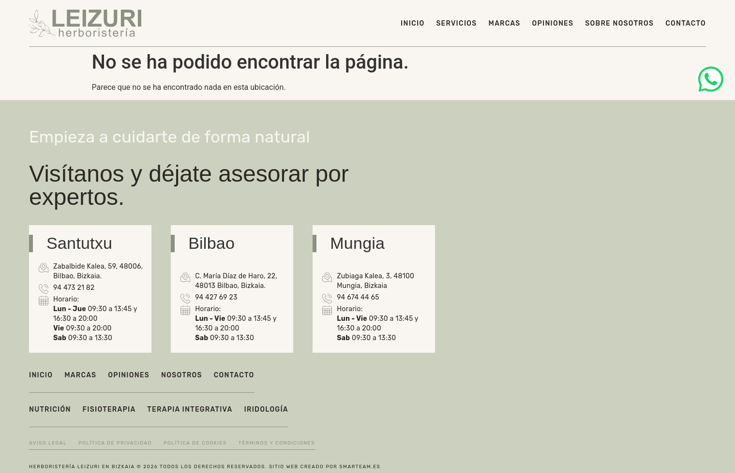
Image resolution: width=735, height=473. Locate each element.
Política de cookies (195, 443)
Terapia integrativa (189, 409)
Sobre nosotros (619, 23)
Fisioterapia (109, 409)
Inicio (412, 23)
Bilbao (211, 243)
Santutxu (79, 243)
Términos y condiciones (277, 443)
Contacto (685, 23)
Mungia (357, 243)
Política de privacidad (115, 443)
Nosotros (181, 375)
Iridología (266, 409)
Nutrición (50, 409)
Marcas (505, 23)
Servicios (456, 23)
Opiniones (553, 23)
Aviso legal (48, 443)
